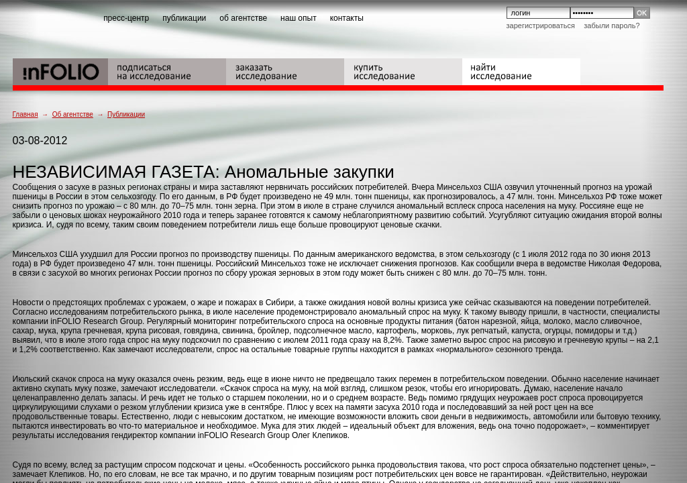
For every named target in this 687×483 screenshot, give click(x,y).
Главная (25, 114)
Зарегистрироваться (541, 25)
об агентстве (243, 18)
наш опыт (298, 18)
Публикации (126, 114)
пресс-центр (126, 18)
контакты (347, 18)
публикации (184, 18)
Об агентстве (72, 114)
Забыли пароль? (611, 25)
